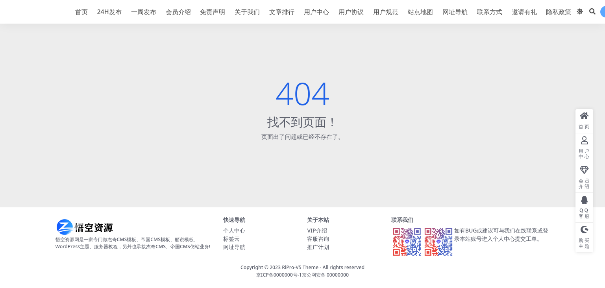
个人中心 (234, 230)
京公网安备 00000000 (325, 274)
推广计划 (318, 247)
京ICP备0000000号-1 (279, 274)
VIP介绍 (317, 230)
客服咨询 (318, 238)
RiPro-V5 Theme (300, 267)
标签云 (231, 238)
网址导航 (234, 247)
